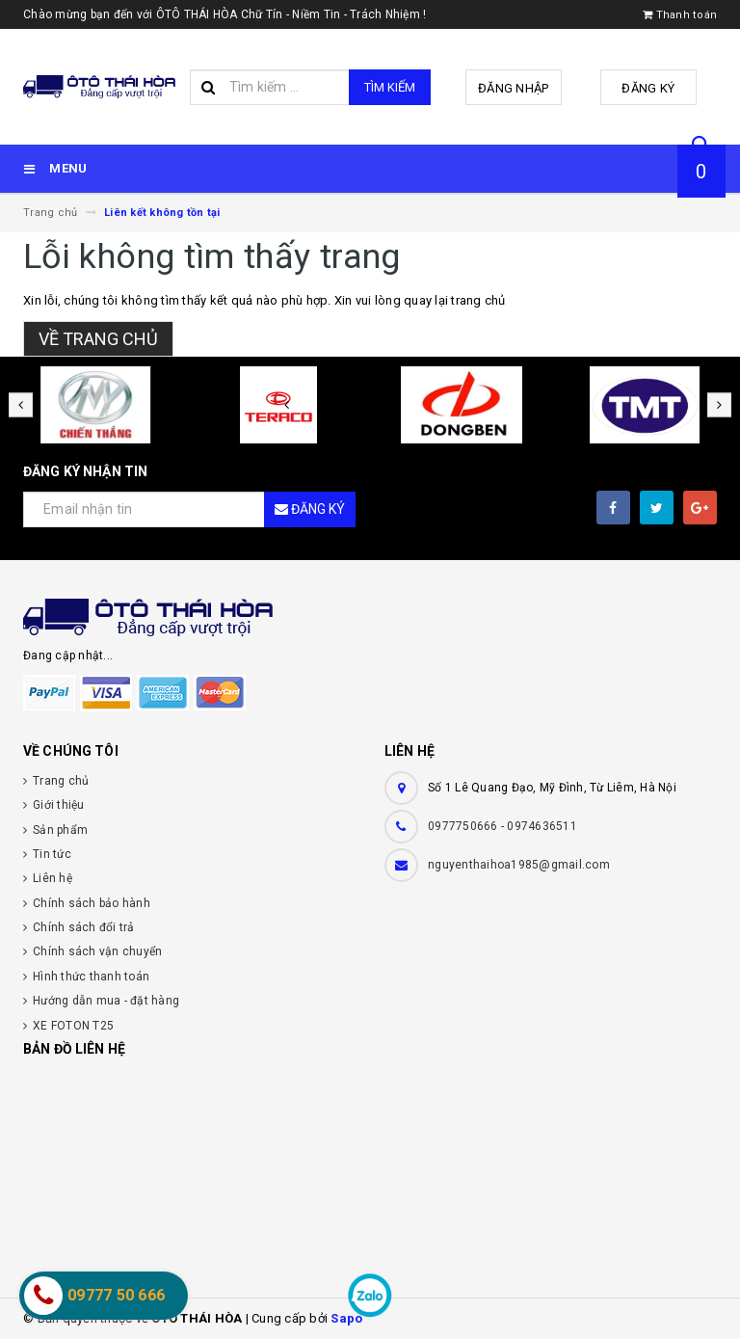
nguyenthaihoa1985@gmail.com (519, 864)
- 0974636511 (539, 826)
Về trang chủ (98, 339)
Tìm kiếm (389, 87)
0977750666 (464, 826)
